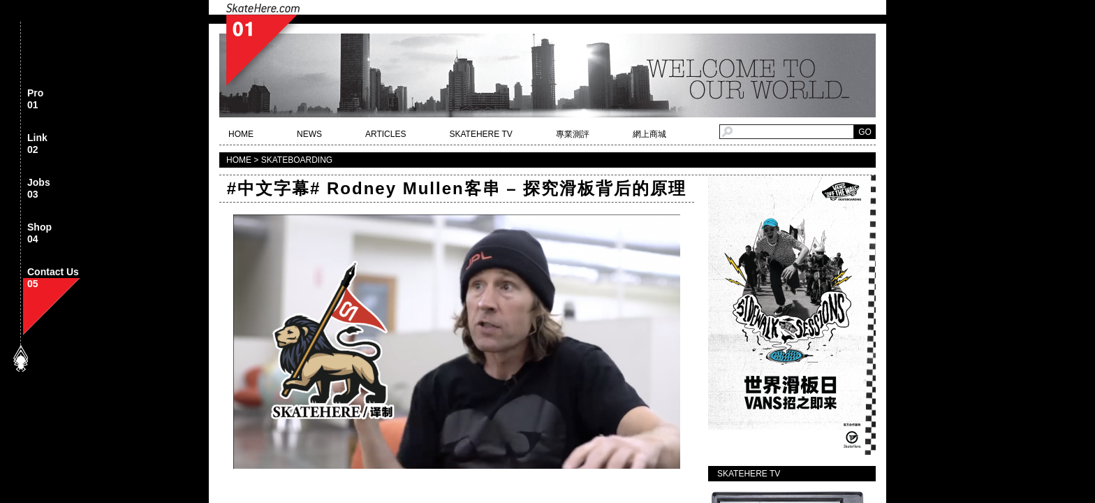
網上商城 (649, 134)
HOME (240, 134)
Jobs (38, 189)
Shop (39, 233)
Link (37, 144)
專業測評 (572, 134)
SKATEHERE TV (480, 134)
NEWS (309, 134)
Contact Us (53, 278)
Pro (35, 99)
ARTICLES (385, 134)
